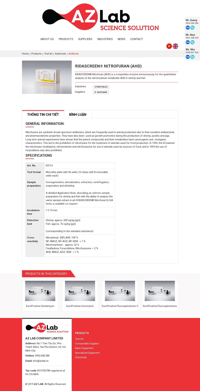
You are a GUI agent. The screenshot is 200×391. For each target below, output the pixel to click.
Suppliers (85, 39)
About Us (47, 39)
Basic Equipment (84, 348)
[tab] (43, 114)
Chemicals (81, 357)
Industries (105, 39)
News (121, 39)
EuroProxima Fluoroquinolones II (120, 306)
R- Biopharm (101, 92)
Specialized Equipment (87, 352)
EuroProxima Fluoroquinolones (160, 306)
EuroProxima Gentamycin (40, 306)
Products (66, 39)
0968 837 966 (192, 52)
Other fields (101, 87)
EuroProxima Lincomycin (80, 306)
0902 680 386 (192, 23)
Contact (136, 39)
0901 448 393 (192, 38)
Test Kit (79, 339)
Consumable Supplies (87, 343)
